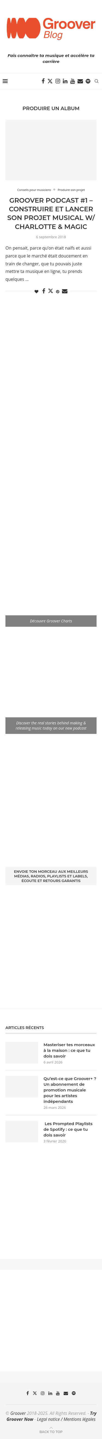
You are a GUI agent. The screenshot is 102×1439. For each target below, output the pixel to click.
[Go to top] (51, 1431)
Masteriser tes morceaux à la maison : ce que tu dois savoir (69, 1050)
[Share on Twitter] (50, 291)
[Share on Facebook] (43, 291)
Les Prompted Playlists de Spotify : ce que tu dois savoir (68, 1129)
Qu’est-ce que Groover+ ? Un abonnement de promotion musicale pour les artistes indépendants (70, 1090)
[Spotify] (88, 81)
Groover (18, 1413)
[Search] (96, 81)
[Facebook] (43, 81)
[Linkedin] (65, 81)
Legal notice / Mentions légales (66, 1419)
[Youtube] (72, 81)
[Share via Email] (64, 291)
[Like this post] (36, 291)
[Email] (80, 81)
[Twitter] (50, 81)
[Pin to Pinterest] (57, 291)
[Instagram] (57, 81)
